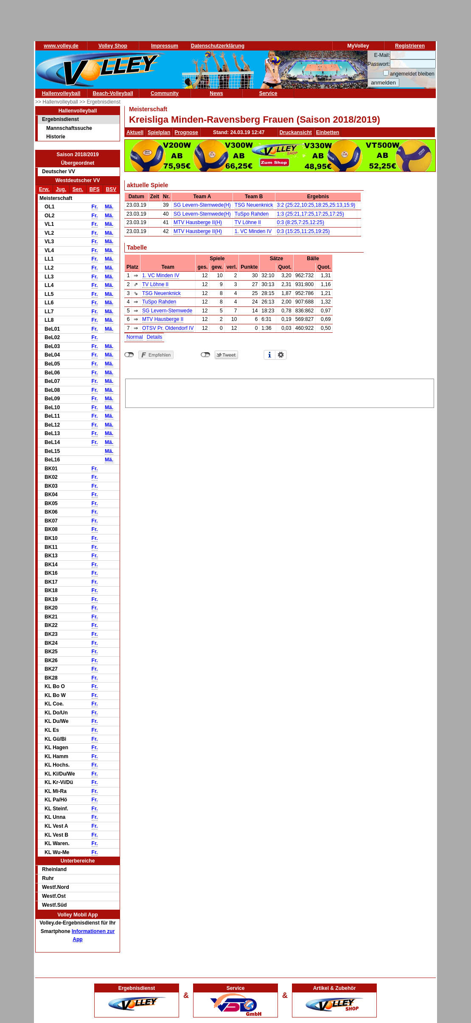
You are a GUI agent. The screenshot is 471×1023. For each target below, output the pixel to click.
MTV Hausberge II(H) (198, 222)
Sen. (78, 189)
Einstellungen (281, 355)
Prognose (186, 132)
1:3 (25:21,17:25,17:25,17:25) (310, 214)
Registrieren (410, 46)
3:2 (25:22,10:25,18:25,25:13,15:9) (316, 205)
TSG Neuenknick (254, 205)
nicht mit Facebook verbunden (129, 354)
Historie (55, 137)
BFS (95, 189)
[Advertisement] (279, 392)
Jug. (61, 189)
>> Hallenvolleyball (57, 102)
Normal (134, 337)
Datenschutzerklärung (217, 46)
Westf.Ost (54, 896)
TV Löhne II (248, 222)
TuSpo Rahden (252, 214)
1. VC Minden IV (253, 231)
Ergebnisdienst (60, 119)
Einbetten (327, 132)
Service (268, 93)
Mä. (109, 207)
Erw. (44, 189)
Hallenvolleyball (61, 93)
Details (155, 337)
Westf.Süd (54, 905)
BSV (111, 189)
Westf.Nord (55, 887)
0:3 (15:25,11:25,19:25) (303, 231)
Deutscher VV (58, 171)
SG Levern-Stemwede (167, 311)
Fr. (95, 207)
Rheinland (54, 869)
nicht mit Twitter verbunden (205, 354)
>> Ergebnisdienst (100, 102)
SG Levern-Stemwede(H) (202, 205)
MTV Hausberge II (162, 319)
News (216, 93)
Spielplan (159, 132)
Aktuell (134, 132)
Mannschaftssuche (69, 128)
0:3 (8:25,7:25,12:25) (300, 222)
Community (165, 93)
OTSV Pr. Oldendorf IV (167, 328)
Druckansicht (296, 132)
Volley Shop (112, 46)
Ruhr (48, 878)
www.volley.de (61, 46)
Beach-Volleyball (113, 93)
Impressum (164, 46)
